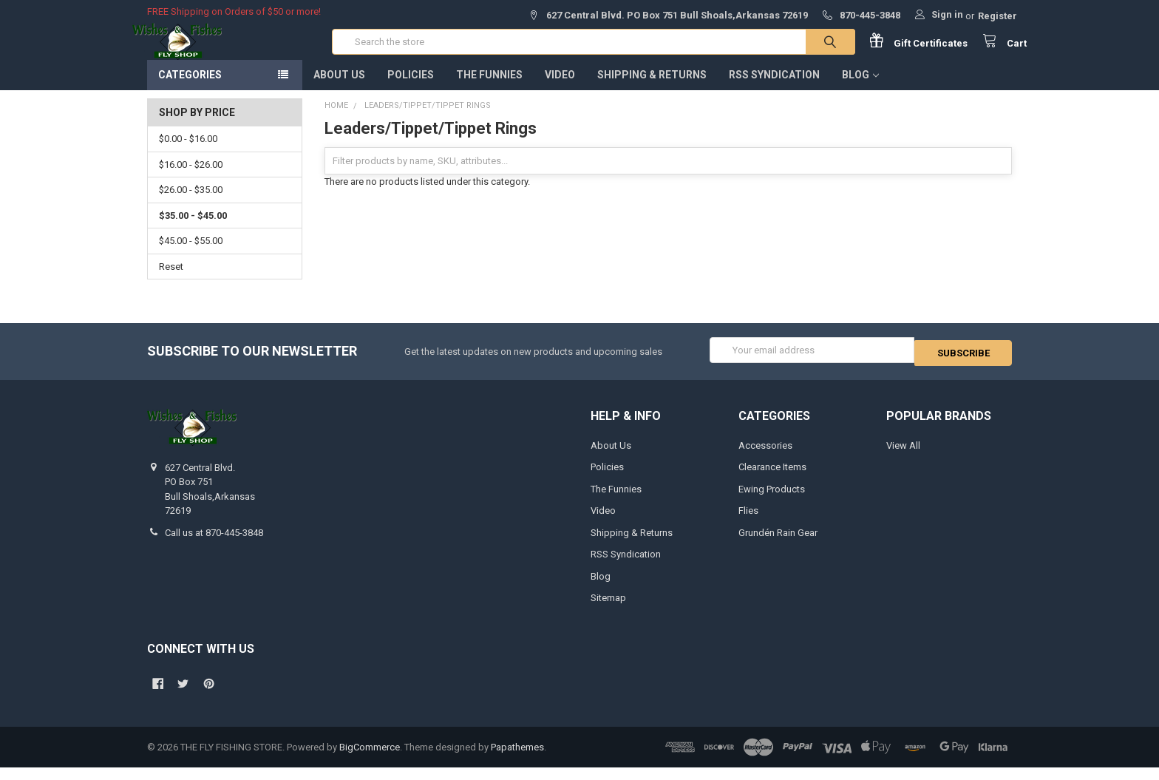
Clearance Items (772, 479)
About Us (339, 89)
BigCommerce (369, 758)
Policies (410, 89)
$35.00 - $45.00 (193, 230)
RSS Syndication (774, 89)
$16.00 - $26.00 (190, 179)
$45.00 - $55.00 (190, 255)
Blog (860, 89)
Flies (748, 523)
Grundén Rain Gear (778, 544)
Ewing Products (771, 500)
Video (560, 89)
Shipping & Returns (652, 89)
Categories (190, 89)
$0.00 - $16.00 (188, 153)
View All (903, 457)
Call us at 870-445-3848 (214, 544)
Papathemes (517, 758)
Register (997, 15)
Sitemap (608, 610)
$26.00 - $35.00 (190, 204)
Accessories (765, 457)
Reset (171, 281)
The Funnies (489, 89)
